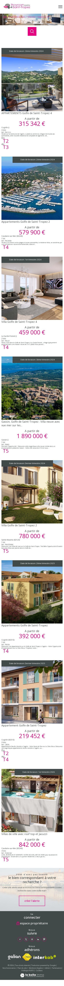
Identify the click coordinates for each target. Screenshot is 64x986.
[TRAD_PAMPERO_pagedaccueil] (16, 8)
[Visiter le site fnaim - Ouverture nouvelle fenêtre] (27, 957)
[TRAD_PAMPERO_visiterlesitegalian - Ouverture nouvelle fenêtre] (14, 957)
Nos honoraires (9, 968)
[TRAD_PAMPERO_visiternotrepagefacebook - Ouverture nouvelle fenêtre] (20, 939)
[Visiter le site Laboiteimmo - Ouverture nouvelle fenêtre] (32, 976)
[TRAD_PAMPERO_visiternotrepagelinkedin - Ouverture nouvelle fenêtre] (38, 939)
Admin (47, 968)
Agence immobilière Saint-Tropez (14, 17)
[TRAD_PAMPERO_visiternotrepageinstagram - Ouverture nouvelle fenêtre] (32, 939)
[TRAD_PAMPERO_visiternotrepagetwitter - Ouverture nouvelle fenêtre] (26, 939)
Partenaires (56, 968)
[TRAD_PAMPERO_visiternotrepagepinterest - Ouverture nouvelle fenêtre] (44, 939)
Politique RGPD (28, 970)
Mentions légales (36, 968)
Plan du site (22, 968)
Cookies (39, 971)
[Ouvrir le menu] (60, 6)
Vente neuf (31, 17)
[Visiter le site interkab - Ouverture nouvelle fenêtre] (45, 957)
